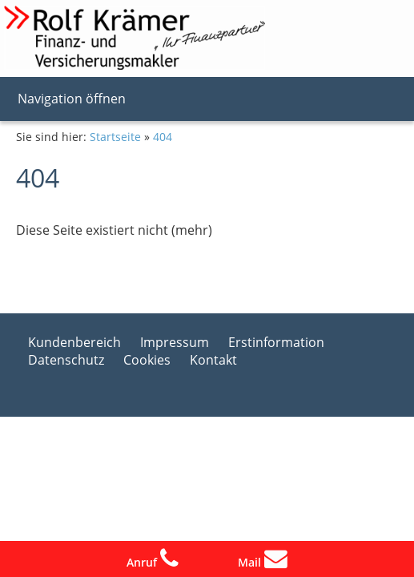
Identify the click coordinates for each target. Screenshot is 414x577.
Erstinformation (276, 342)
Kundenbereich (74, 342)
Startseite (115, 136)
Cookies (147, 360)
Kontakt (213, 360)
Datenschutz (66, 360)
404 (162, 136)
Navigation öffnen (72, 98)
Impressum (174, 342)
